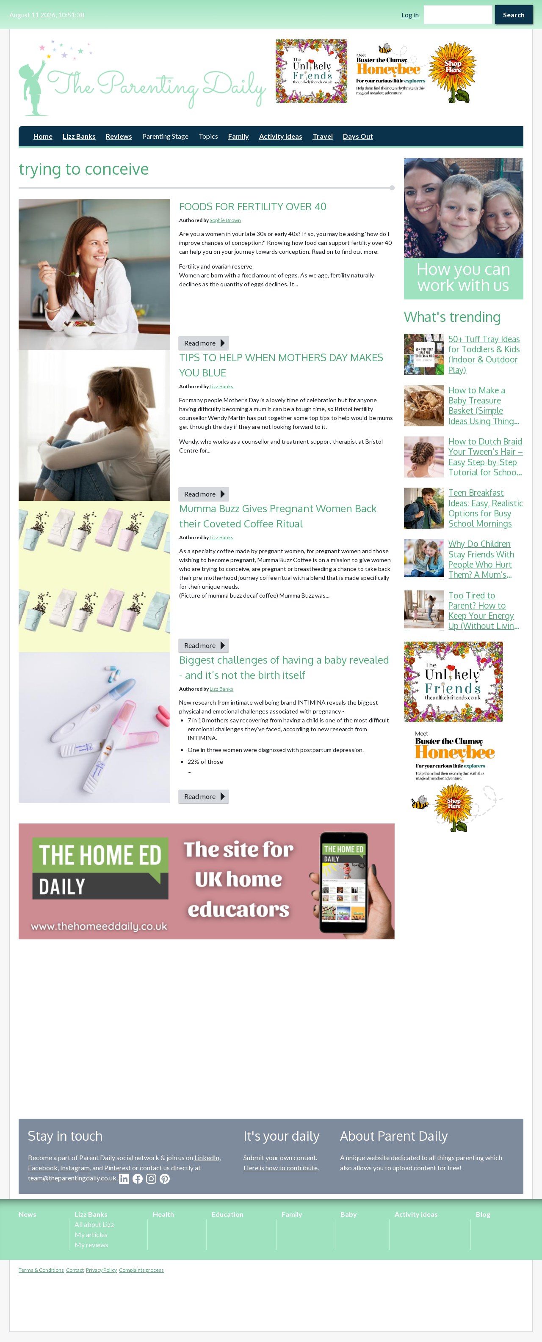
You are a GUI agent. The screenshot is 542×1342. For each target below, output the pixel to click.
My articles (91, 1234)
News (27, 1214)
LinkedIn (206, 1157)
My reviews (91, 1244)
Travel (322, 136)
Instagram (75, 1168)
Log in (410, 15)
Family (238, 136)
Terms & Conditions (41, 1270)
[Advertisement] (463, 969)
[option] (399, 71)
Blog (483, 1214)
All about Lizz (94, 1224)
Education (227, 1214)
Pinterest (117, 1168)
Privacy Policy (101, 1270)
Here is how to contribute (280, 1168)
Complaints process (141, 1270)
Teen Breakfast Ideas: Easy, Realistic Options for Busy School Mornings (485, 508)
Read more (200, 343)
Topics (208, 136)
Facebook (43, 1168)
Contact (75, 1270)
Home (43, 136)
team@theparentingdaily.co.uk (72, 1178)
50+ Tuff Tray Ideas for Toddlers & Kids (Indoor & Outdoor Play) (484, 354)
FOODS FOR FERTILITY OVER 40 (254, 206)
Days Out (358, 136)
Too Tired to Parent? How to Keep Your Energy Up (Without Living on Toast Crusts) (483, 616)
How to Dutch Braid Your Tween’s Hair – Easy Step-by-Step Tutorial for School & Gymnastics (485, 462)
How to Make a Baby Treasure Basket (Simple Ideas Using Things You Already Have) (483, 410)
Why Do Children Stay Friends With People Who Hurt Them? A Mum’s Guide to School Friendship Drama (481, 569)
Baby (348, 1214)
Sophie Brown (225, 220)
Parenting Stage (165, 136)
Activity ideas (280, 136)
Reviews (119, 136)
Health (163, 1214)
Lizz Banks (79, 136)
